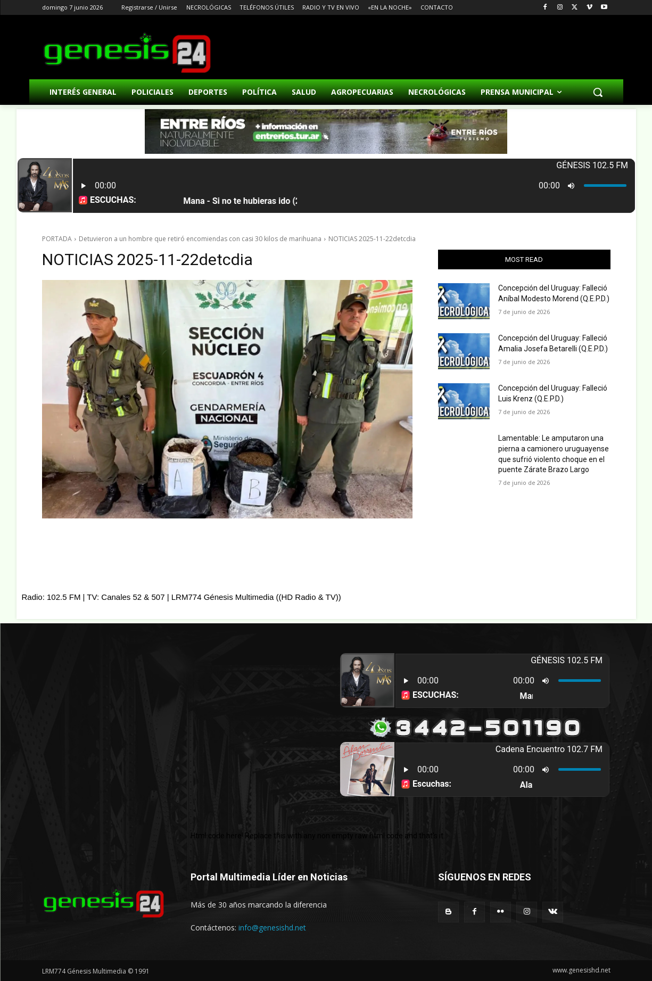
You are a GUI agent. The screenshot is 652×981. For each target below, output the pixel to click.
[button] (597, 92)
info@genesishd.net (272, 927)
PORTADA (57, 238)
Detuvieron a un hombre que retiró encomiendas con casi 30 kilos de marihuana (200, 238)
